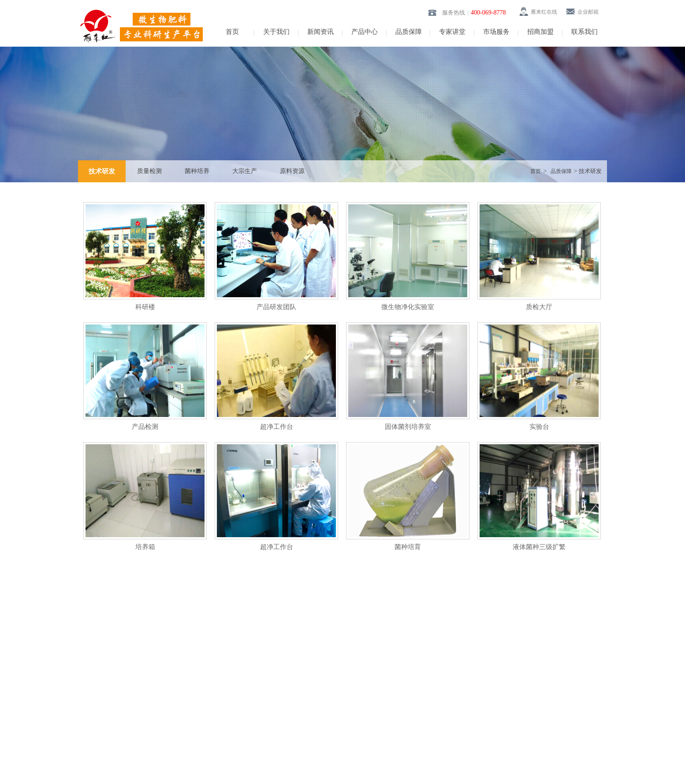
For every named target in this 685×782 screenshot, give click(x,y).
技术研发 (102, 171)
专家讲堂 (452, 31)
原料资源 (292, 171)
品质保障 (408, 31)
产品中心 (364, 31)
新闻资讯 (320, 31)
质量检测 (149, 171)
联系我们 (584, 31)
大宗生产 (244, 171)
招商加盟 (540, 31)
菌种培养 (197, 171)
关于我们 (276, 31)
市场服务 (496, 31)
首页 (232, 31)
